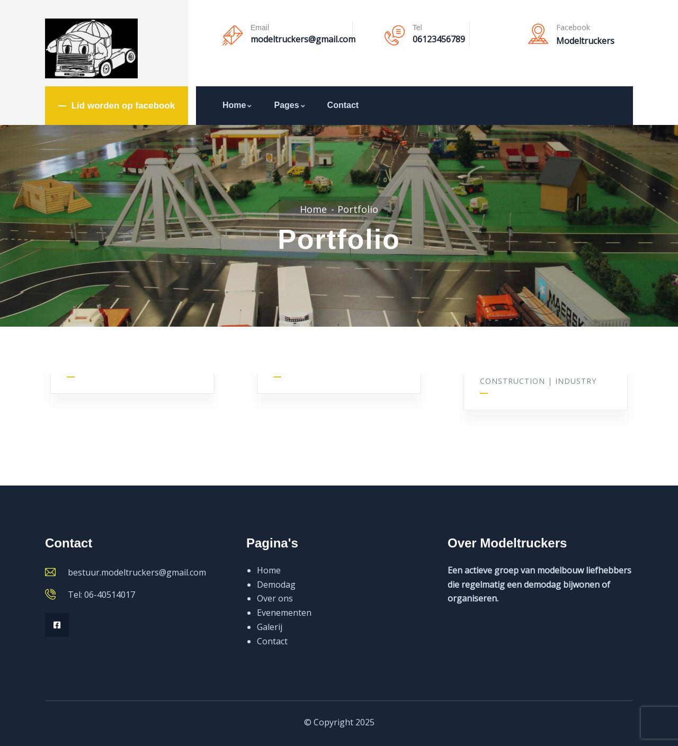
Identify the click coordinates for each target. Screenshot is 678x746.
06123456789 (439, 39)
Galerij (269, 627)
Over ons (275, 598)
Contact (343, 105)
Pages (290, 105)
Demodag (276, 584)
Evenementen (284, 612)
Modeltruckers (585, 41)
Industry (575, 380)
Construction (512, 380)
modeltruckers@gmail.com (303, 39)
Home (237, 105)
